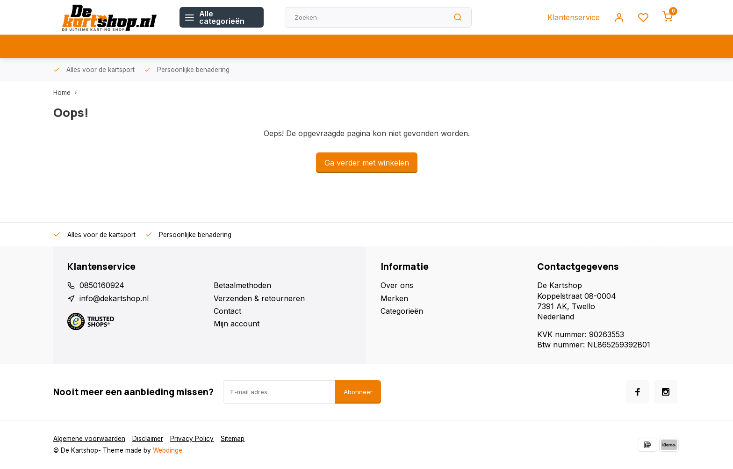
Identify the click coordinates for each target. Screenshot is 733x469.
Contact (227, 311)
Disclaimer (147, 438)
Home (67, 92)
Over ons (397, 285)
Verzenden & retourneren (259, 298)
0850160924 (101, 285)
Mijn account (236, 323)
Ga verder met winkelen (366, 162)
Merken (394, 298)
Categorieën (402, 311)
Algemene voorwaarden (89, 438)
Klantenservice (573, 17)
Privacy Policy (192, 438)
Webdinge (167, 450)
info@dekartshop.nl (114, 298)
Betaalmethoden (242, 285)
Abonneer (358, 392)
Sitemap (232, 438)
